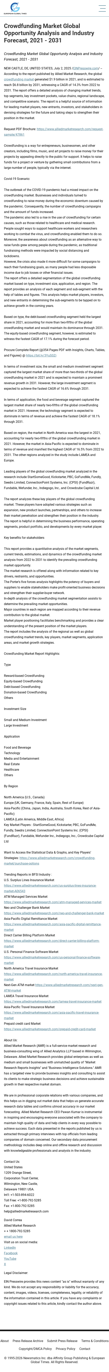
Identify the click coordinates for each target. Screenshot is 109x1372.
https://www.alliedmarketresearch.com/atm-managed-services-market (52, 902)
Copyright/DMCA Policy (35, 1349)
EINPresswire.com (85, 68)
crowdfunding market (19, 79)
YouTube (10, 1259)
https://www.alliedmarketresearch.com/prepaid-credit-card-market (50, 1029)
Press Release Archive (28, 1341)
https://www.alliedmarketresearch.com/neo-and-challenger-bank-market (54, 913)
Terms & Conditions (95, 1341)
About (4, 1341)
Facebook (11, 1253)
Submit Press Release (62, 1341)
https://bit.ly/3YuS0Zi (41, 355)
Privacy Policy (65, 1349)
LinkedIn (10, 1248)
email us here (13, 1236)
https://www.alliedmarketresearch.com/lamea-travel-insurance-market (52, 1001)
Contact (84, 1349)
